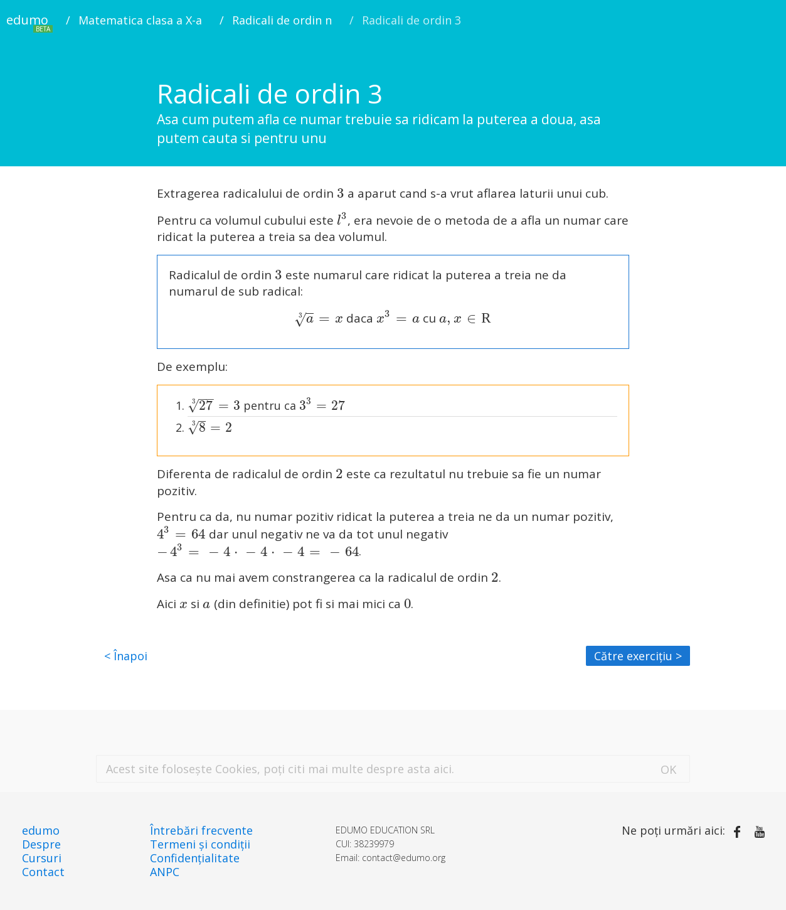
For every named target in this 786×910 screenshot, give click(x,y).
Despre (41, 844)
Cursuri (41, 857)
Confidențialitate (195, 857)
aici (442, 768)
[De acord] (668, 768)
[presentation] (340, 193)
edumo (29, 22)
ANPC (164, 871)
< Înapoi (125, 655)
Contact (43, 871)
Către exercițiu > (638, 655)
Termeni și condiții (200, 844)
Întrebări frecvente (201, 830)
